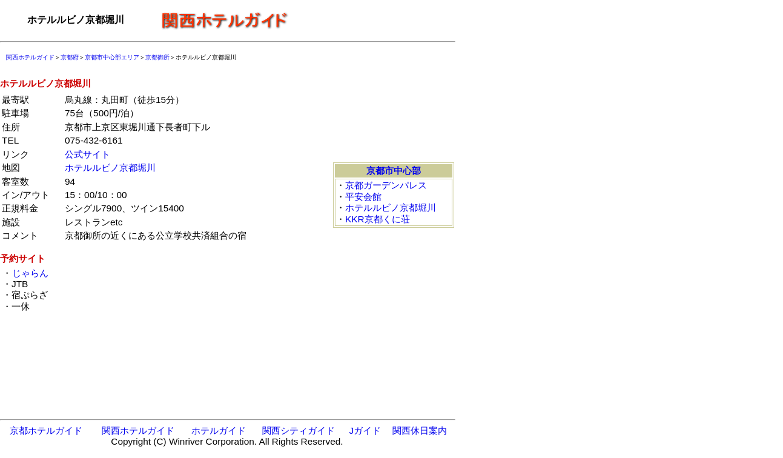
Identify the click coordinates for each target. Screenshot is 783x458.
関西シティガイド (298, 430)
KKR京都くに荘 (377, 219)
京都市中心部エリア (112, 57)
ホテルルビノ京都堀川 (110, 167)
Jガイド (365, 430)
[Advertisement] (375, 20)
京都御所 (157, 57)
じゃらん (30, 273)
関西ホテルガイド (30, 57)
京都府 (70, 57)
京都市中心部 (393, 170)
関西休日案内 (419, 430)
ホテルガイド (218, 430)
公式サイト (87, 154)
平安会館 (363, 196)
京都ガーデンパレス (386, 185)
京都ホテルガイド (46, 430)
